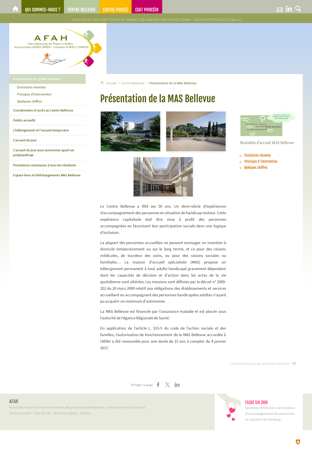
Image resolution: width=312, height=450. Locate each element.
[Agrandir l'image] (130, 130)
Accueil (111, 83)
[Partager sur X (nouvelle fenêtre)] (167, 385)
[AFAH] (15, 6)
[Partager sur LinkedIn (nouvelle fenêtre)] (177, 385)
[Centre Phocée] (115, 6)
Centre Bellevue (132, 83)
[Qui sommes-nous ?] (42, 6)
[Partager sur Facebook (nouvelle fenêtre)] (158, 385)
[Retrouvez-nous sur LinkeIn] (289, 6)
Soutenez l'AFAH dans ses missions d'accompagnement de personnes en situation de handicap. (271, 411)
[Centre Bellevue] (81, 6)
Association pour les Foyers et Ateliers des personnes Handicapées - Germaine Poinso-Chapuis (106, 404)
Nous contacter (20, 413)
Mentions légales (65, 413)
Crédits (85, 413)
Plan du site (42, 413)
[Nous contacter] (279, 6)
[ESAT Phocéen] (147, 6)
